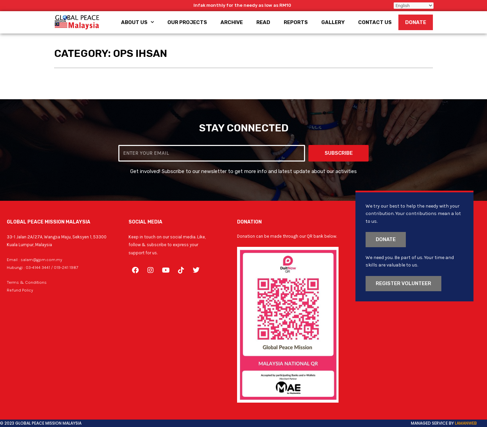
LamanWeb (466, 423)
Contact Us (375, 22)
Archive (232, 22)
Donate (415, 22)
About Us (137, 22)
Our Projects (187, 22)
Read (263, 22)
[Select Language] (414, 5)
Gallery (333, 22)
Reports (296, 22)
